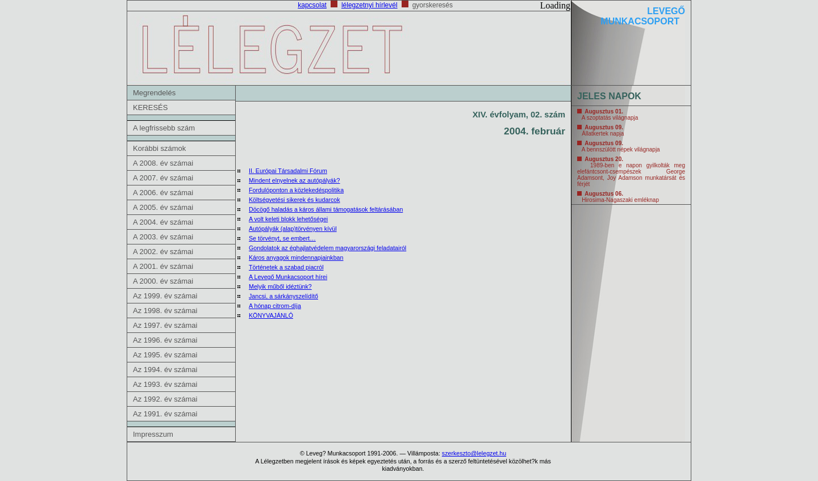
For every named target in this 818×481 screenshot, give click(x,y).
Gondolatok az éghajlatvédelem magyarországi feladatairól (327, 247)
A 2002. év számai (163, 251)
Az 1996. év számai (165, 340)
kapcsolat (312, 5)
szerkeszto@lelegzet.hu (474, 453)
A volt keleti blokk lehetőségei (288, 219)
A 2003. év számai (163, 237)
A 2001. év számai (163, 266)
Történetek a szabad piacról (286, 267)
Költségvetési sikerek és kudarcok (294, 199)
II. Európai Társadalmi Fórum (288, 170)
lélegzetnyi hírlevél (369, 5)
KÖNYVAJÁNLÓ (271, 315)
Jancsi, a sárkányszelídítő (283, 296)
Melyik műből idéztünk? (280, 286)
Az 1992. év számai (165, 399)
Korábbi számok (159, 148)
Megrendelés (154, 92)
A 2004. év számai (163, 222)
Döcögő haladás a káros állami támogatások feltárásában (326, 209)
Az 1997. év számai (165, 325)
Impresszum (153, 434)
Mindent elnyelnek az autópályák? (294, 180)
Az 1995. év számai (165, 355)
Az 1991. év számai (165, 414)
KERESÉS (150, 107)
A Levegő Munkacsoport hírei (288, 276)
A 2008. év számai (163, 163)
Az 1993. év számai (165, 384)
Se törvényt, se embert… (282, 238)
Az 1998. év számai (165, 310)
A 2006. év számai (163, 192)
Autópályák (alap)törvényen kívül (293, 228)
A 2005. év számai (163, 207)
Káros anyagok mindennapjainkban (296, 257)
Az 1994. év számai (165, 369)
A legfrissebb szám (164, 128)
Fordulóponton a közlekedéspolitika (296, 190)
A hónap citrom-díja (275, 305)
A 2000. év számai (163, 281)
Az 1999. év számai (165, 296)
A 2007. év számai (163, 178)
